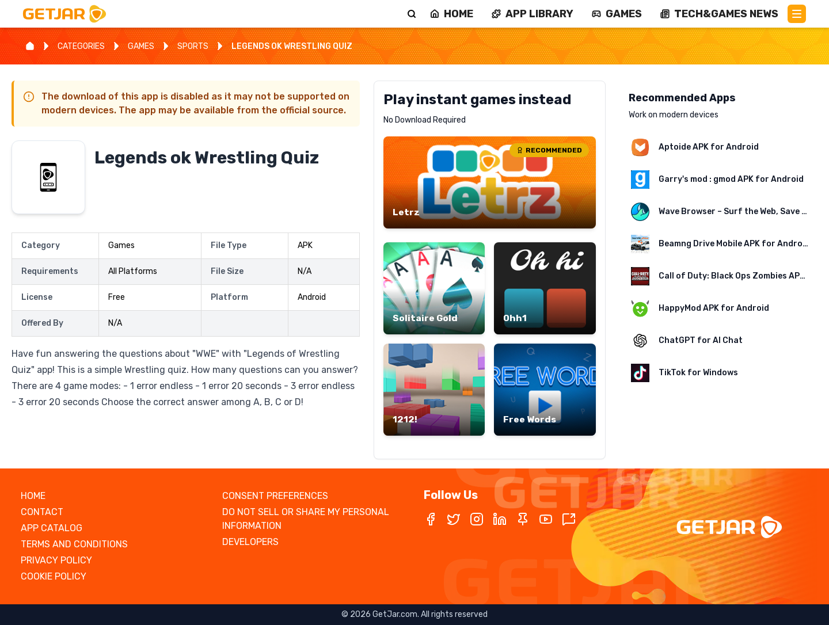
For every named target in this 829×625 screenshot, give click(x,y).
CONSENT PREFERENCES (275, 495)
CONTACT (42, 511)
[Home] (30, 46)
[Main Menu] (797, 14)
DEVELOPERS (250, 541)
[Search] (411, 13)
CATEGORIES (81, 46)
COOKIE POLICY (53, 576)
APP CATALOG (51, 528)
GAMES (141, 46)
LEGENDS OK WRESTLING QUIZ (291, 46)
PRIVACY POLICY (56, 560)
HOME (33, 495)
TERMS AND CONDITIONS (74, 544)
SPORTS (192, 46)
